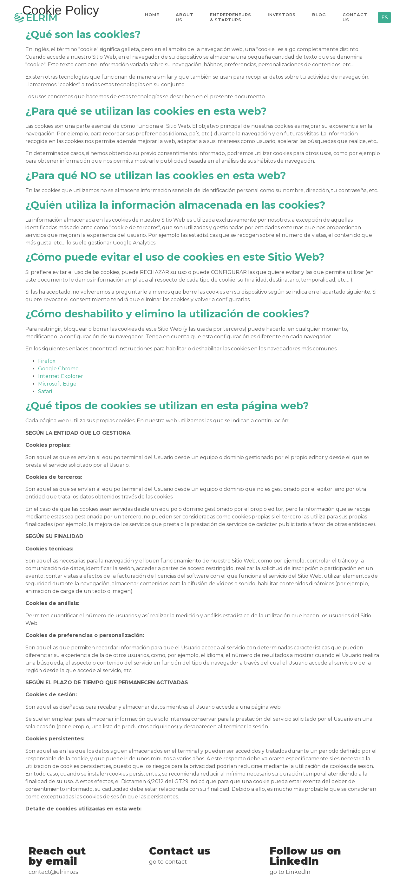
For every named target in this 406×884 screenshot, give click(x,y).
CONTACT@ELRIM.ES (53, 871)
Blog (319, 17)
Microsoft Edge (57, 384)
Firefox (47, 361)
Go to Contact (168, 861)
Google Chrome (58, 369)
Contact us (354, 17)
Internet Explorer (60, 376)
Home (152, 17)
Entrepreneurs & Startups (230, 17)
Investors (281, 17)
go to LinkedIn (290, 871)
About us (184, 17)
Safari (45, 391)
